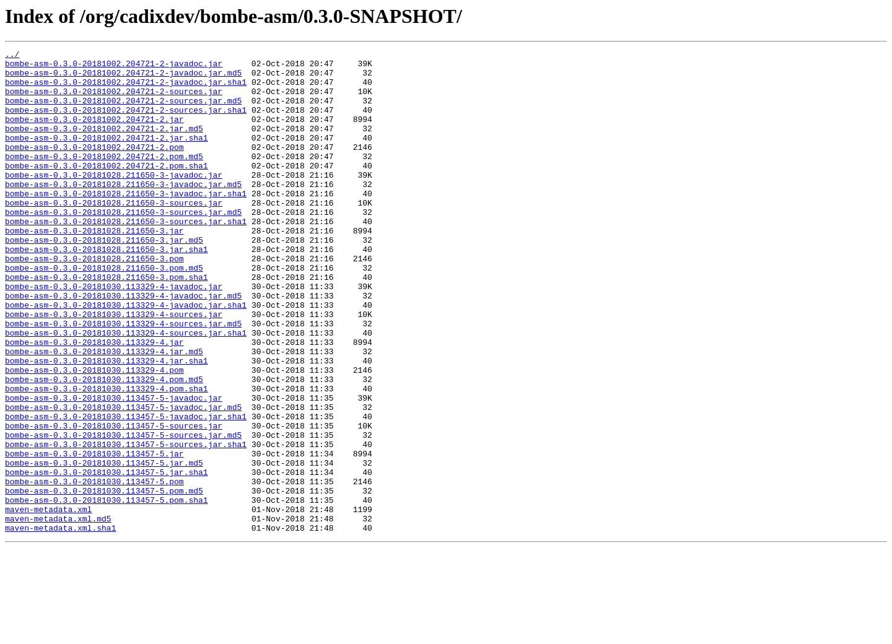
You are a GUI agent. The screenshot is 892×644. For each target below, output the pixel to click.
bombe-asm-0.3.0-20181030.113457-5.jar (94, 535)
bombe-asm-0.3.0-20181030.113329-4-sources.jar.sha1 (126, 390)
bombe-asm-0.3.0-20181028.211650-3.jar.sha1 (106, 289)
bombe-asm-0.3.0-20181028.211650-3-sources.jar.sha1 (126, 256)
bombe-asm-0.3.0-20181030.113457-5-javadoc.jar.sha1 (126, 490)
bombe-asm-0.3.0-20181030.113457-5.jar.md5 (104, 546)
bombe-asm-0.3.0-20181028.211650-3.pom (94, 301)
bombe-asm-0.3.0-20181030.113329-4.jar (94, 401)
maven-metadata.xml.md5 (58, 613)
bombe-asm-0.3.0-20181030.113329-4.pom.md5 (104, 445)
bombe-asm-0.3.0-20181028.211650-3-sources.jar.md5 (123, 245)
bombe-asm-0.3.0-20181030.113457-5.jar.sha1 (106, 557)
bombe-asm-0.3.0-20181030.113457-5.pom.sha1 (106, 590)
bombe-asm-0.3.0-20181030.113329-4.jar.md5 (104, 412)
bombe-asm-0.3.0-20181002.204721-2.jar (94, 133)
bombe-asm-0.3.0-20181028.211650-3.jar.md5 (104, 278)
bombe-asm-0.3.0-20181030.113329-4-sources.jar (113, 367)
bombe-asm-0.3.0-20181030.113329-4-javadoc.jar (113, 334)
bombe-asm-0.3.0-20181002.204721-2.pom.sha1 (106, 189)
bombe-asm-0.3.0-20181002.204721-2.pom (94, 167)
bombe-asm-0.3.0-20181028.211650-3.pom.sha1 (106, 323)
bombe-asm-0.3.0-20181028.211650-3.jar (94, 267)
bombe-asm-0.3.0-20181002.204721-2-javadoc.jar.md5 (123, 78)
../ (12, 55)
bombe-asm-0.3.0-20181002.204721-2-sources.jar (113, 100)
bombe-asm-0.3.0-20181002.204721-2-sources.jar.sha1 (126, 122)
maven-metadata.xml (48, 601)
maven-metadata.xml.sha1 (60, 624)
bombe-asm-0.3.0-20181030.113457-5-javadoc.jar (113, 468)
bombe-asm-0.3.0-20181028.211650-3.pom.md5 (104, 312)
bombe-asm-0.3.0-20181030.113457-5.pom (94, 568)
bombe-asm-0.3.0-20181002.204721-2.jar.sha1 (106, 156)
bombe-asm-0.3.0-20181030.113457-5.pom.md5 (104, 579)
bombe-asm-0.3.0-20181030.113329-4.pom (94, 434)
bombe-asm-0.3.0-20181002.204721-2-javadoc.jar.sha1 (126, 89)
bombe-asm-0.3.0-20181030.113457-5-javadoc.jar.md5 (123, 479)
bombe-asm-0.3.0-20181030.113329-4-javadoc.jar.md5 (123, 345)
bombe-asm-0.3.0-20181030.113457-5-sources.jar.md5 (123, 512)
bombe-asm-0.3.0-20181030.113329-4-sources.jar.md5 (123, 379)
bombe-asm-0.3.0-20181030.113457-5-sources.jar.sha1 (126, 523)
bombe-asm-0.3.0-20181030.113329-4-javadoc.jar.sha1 (126, 356)
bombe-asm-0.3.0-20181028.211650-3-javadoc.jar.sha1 (126, 222)
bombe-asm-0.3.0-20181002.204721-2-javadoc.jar (113, 66)
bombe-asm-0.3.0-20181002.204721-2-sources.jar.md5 (123, 111)
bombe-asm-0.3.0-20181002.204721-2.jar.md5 (104, 144)
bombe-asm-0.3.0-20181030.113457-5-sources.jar (113, 501)
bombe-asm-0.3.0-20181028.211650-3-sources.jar (113, 234)
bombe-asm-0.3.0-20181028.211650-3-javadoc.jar (113, 200)
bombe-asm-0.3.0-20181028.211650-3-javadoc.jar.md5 (123, 211)
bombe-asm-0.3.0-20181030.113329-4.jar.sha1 (106, 423)
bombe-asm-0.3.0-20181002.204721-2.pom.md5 (104, 178)
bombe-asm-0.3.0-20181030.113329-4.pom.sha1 (106, 457)
